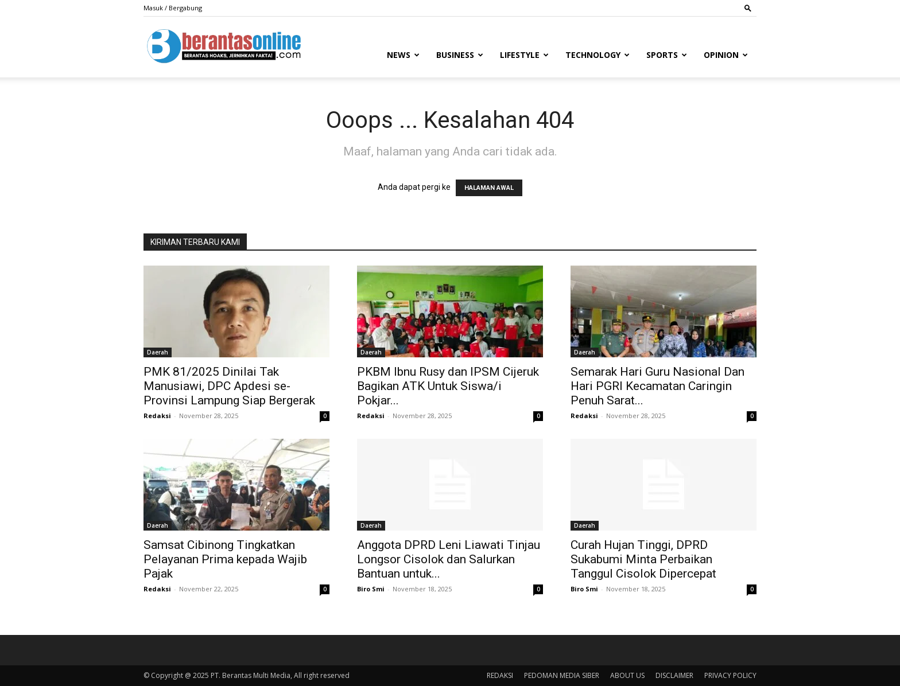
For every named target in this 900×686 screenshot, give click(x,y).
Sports (666, 54)
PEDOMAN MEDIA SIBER (561, 675)
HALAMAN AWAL (489, 188)
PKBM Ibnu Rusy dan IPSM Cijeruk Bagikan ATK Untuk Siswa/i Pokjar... (448, 386)
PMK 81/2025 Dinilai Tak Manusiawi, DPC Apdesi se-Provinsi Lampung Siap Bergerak (229, 386)
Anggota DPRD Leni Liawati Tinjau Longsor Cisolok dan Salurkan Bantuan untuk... (448, 559)
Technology (597, 54)
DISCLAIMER (674, 675)
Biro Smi (371, 588)
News (403, 54)
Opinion (726, 54)
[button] (748, 7)
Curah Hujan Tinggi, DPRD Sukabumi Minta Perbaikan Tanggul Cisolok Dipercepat (643, 559)
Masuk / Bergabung (172, 7)
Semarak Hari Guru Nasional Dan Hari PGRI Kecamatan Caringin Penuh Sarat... (657, 386)
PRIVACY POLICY (730, 675)
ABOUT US (627, 675)
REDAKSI (500, 675)
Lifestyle (524, 54)
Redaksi (157, 415)
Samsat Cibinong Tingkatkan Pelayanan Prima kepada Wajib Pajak (225, 559)
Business (459, 54)
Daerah (157, 352)
